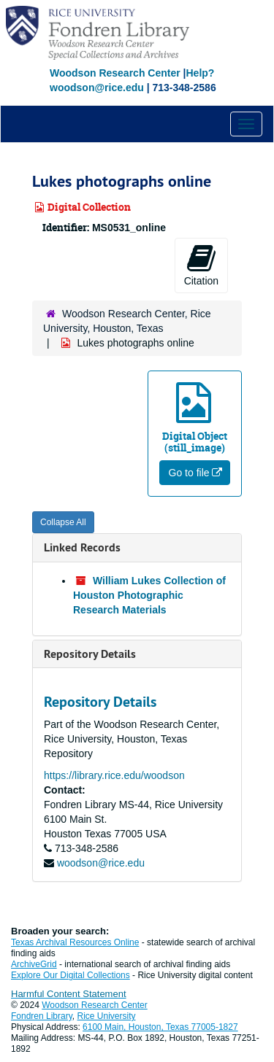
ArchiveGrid (34, 964)
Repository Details (90, 654)
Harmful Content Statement (68, 993)
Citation (201, 265)
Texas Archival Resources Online (75, 942)
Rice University (106, 1016)
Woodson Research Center (115, 73)
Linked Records (82, 547)
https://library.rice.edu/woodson (114, 775)
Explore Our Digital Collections (70, 975)
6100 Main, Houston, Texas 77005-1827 (160, 1027)
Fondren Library (41, 1016)
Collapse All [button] (63, 522)
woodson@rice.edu (101, 863)
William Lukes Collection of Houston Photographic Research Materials (149, 595)
